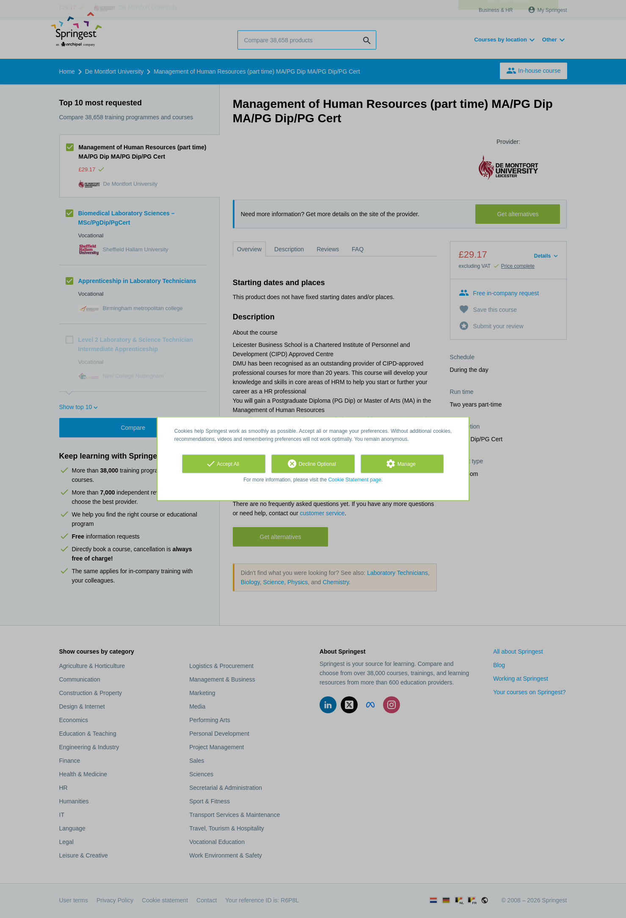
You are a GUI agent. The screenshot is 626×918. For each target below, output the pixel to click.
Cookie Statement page (354, 480)
